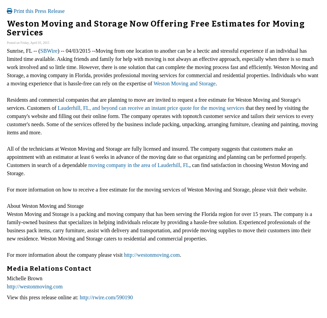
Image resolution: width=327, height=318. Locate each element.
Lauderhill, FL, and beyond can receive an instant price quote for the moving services (151, 108)
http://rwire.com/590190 (106, 297)
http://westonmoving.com (152, 255)
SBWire (49, 51)
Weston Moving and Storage (185, 83)
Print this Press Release (36, 11)
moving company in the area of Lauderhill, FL (138, 165)
